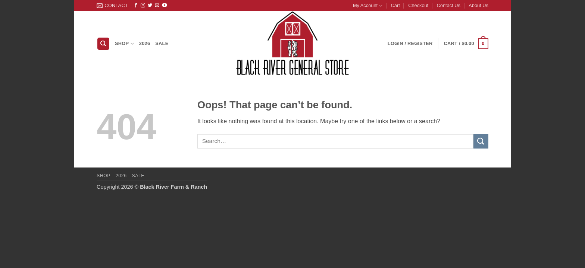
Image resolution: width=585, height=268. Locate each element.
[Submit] (480, 141)
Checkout (418, 5)
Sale (161, 43)
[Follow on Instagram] (143, 5)
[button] (466, 44)
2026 (144, 43)
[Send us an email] (157, 5)
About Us (478, 5)
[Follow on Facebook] (136, 5)
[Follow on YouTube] (164, 5)
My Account (367, 5)
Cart (395, 5)
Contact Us (448, 5)
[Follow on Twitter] (150, 5)
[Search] (103, 44)
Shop (124, 43)
